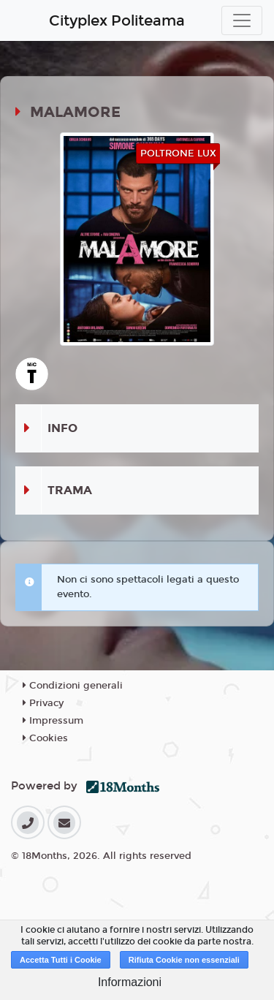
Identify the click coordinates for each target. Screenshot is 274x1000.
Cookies (45, 738)
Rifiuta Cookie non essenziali (184, 959)
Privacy (43, 703)
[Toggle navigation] (241, 20)
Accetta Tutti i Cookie (61, 959)
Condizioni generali (73, 686)
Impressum (53, 721)
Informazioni (129, 982)
